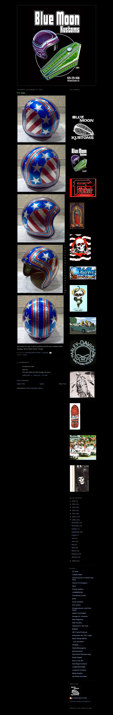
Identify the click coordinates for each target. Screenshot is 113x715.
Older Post (62, 384)
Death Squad (77, 657)
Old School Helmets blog (81, 654)
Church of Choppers (79, 583)
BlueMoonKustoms (79, 698)
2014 (74, 504)
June (73, 541)
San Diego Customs (79, 664)
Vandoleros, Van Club (80, 626)
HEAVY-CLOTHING (79, 613)
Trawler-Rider (77, 575)
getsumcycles (77, 651)
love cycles (76, 605)
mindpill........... (77, 645)
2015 (74, 501)
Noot (74, 586)
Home (42, 384)
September (76, 532)
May (73, 544)
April (73, 548)
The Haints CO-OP (79, 595)
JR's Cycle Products (79, 632)
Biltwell (75, 629)
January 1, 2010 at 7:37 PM (34, 375)
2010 (74, 517)
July (73, 538)
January (75, 557)
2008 (74, 561)
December (75, 523)
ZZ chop (75, 571)
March (74, 551)
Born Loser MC (77, 661)
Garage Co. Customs (80, 616)
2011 (74, 513)
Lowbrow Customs (79, 670)
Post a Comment (22, 380)
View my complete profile (80, 701)
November (75, 526)
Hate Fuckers (77, 623)
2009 (74, 520)
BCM (74, 599)
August (74, 535)
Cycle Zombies (77, 602)
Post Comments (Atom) (34, 388)
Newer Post (21, 384)
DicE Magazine (77, 619)
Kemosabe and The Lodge (82, 635)
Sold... (25, 355)
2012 (74, 510)
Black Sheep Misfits (79, 638)
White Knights (77, 673)
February (75, 554)
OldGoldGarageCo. (79, 648)
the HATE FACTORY (79, 676)
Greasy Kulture (77, 589)
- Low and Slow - (78, 642)
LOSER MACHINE (78, 667)
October (75, 529)
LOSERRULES (77, 592)
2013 (74, 507)
